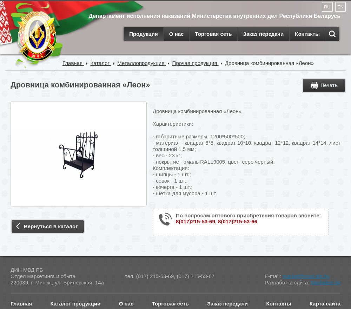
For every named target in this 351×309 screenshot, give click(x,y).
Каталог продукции (76, 304)
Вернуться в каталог (51, 226)
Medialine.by (325, 282)
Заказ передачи (263, 34)
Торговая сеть (213, 34)
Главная (21, 304)
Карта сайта (325, 304)
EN (340, 6)
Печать (329, 85)
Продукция (143, 34)
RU (327, 6)
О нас (176, 34)
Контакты (307, 34)
